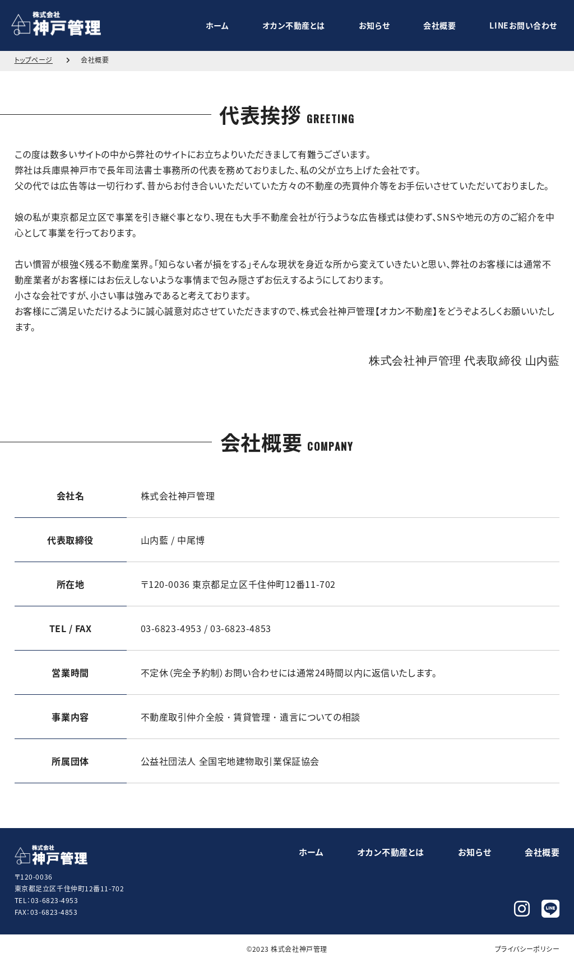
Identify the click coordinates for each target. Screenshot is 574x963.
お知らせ (374, 25)
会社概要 (439, 25)
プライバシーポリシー (527, 948)
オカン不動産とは (293, 25)
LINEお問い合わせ (523, 25)
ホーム (217, 25)
